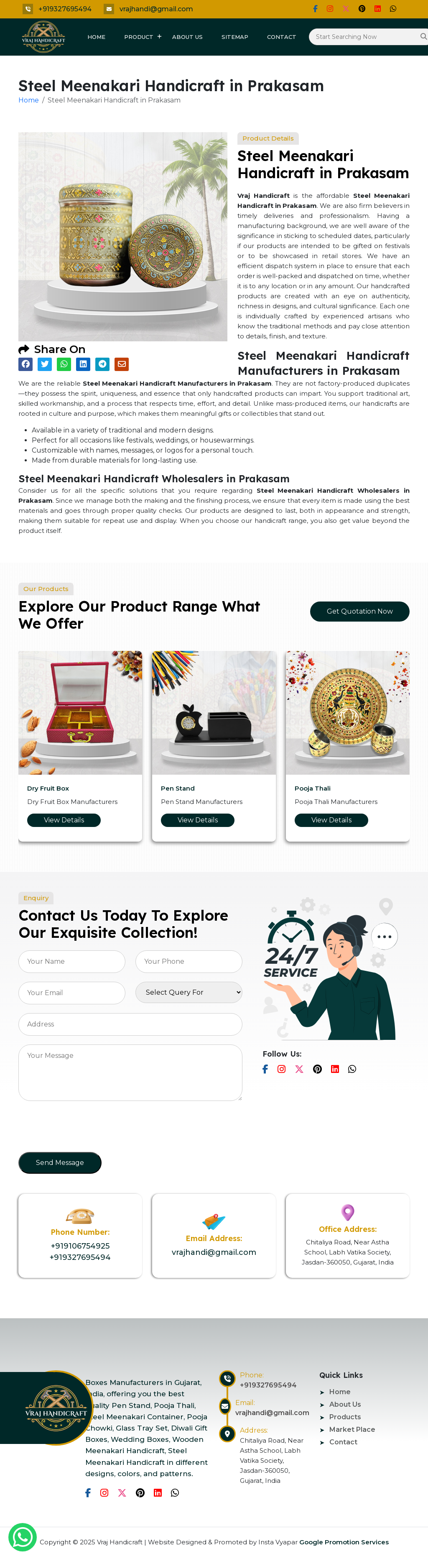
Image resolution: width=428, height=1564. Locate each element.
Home (96, 36)
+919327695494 (65, 9)
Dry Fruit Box (48, 788)
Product (138, 36)
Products (345, 1417)
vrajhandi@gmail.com (156, 9)
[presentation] (81, 1129)
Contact (281, 36)
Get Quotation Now (360, 611)
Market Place (352, 1429)
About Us (187, 36)
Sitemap (235, 36)
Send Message (60, 1163)
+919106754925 (80, 1246)
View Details (64, 820)
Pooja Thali (313, 788)
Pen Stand (178, 788)
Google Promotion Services (343, 1542)
